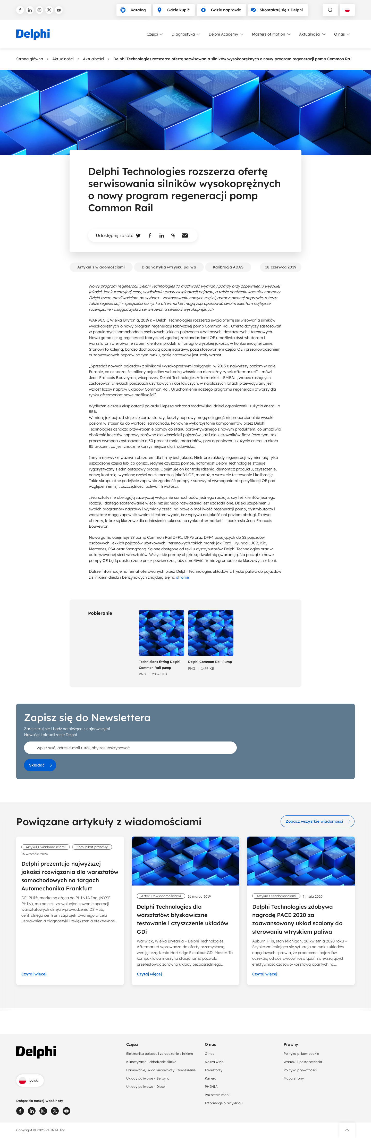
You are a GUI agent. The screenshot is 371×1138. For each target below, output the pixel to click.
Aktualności (312, 34)
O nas (342, 34)
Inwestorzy (213, 1070)
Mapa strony (293, 1078)
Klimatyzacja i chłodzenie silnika (151, 1062)
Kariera (210, 1078)
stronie (182, 577)
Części (155, 34)
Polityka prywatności (300, 1070)
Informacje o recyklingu (223, 1103)
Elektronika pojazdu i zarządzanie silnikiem (159, 1053)
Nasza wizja (214, 1062)
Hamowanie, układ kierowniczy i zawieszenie (161, 1070)
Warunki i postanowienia (303, 1062)
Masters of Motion (271, 34)
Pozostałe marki (217, 1095)
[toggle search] (330, 10)
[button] (347, 1130)
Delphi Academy (226, 34)
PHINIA (211, 1086)
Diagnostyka (186, 34)
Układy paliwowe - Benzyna (148, 1078)
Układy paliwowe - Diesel (146, 1086)
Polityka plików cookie (301, 1053)
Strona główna (29, 58)
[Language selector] (347, 10)
